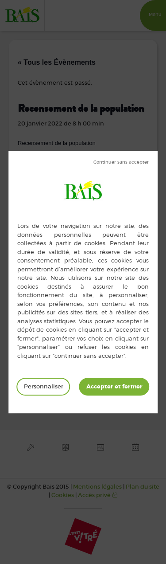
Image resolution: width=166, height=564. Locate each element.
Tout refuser (121, 162)
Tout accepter (114, 387)
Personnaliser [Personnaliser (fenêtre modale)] (43, 386)
